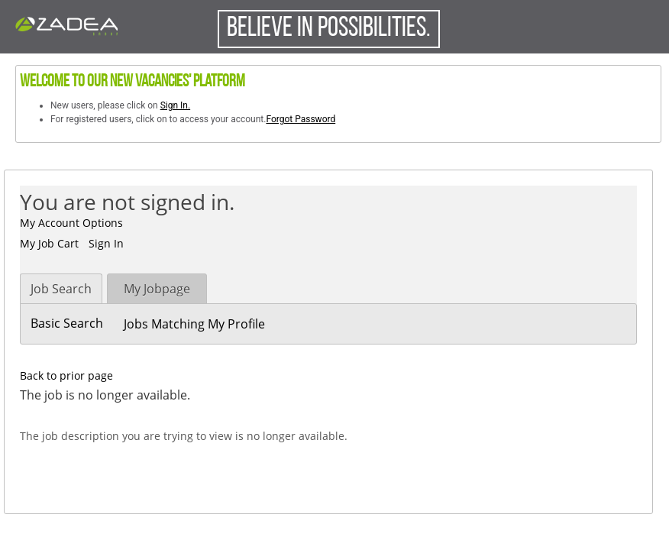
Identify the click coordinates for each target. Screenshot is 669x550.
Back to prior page (66, 375)
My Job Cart (49, 243)
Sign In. (175, 105)
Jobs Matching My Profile (194, 323)
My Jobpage (157, 288)
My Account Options (71, 222)
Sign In (106, 243)
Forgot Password (300, 119)
